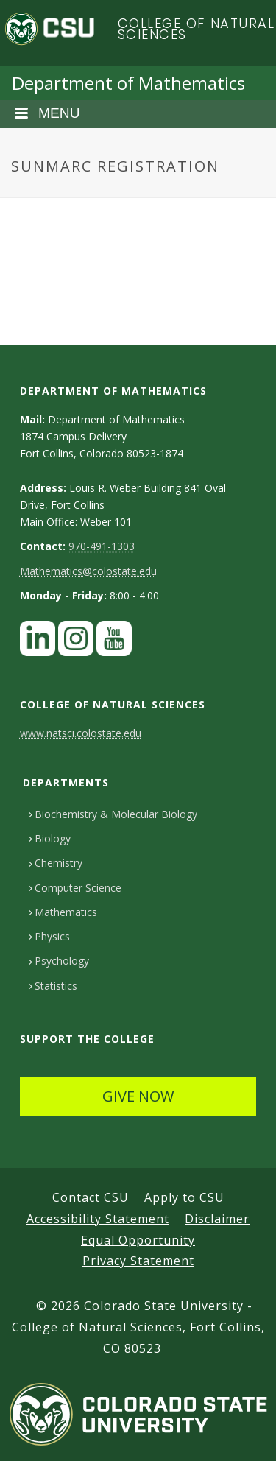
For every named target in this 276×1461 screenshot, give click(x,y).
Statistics (53, 986)
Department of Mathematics (128, 83)
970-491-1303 (101, 546)
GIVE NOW (138, 1096)
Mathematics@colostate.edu (88, 571)
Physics (49, 936)
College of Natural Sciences (196, 29)
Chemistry (55, 863)
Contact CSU (90, 1197)
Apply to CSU (184, 1197)
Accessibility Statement (97, 1219)
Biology (50, 838)
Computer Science (75, 888)
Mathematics (63, 912)
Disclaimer (217, 1219)
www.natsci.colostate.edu (80, 733)
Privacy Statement (138, 1261)
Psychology (59, 961)
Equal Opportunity (138, 1240)
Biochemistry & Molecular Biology (113, 814)
